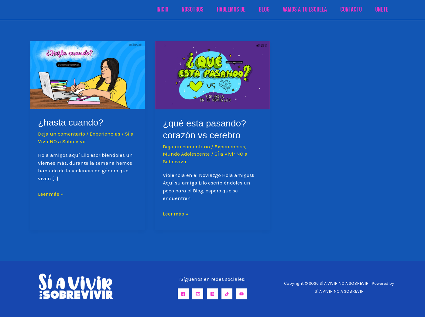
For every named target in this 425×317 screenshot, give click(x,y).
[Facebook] (183, 293)
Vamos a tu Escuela (305, 9)
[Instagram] (212, 293)
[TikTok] (226, 293)
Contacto (351, 9)
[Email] (197, 293)
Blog (264, 9)
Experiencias (105, 134)
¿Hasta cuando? (70, 122)
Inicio (162, 9)
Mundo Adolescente (186, 154)
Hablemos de (231, 9)
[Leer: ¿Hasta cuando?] (87, 74)
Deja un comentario (61, 134)
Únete (381, 9)
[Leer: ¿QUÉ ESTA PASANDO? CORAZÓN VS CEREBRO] (212, 75)
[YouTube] (241, 293)
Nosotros (193, 9)
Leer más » (50, 194)
